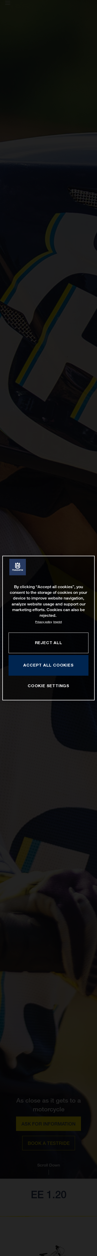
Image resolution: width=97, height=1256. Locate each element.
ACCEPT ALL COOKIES (48, 665)
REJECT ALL (48, 642)
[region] (48, 628)
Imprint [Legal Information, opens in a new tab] (57, 621)
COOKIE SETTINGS (48, 685)
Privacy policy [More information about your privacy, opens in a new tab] (43, 621)
